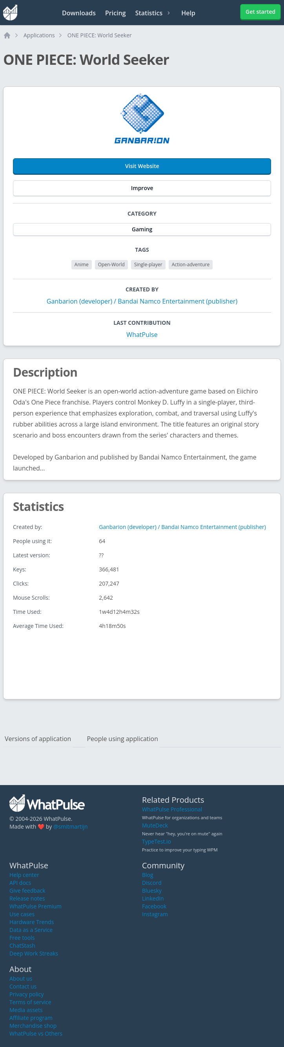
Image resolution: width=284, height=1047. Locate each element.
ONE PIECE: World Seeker (99, 35)
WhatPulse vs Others (35, 1033)
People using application (122, 738)
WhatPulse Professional (172, 809)
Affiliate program (31, 1017)
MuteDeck (155, 825)
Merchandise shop (32, 1025)
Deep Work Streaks (33, 953)
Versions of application (38, 738)
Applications (39, 35)
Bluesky (152, 890)
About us (20, 978)
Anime (82, 264)
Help (188, 13)
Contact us (22, 986)
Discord (152, 882)
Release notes (27, 898)
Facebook (154, 906)
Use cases (22, 914)
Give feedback (27, 890)
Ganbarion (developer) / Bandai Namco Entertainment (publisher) (142, 301)
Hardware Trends (31, 922)
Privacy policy (26, 994)
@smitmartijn (70, 826)
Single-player (148, 264)
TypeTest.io (156, 841)
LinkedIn (153, 898)
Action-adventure (190, 264)
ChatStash (22, 945)
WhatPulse (141, 334)
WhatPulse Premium (35, 906)
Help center (24, 875)
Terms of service (30, 1002)
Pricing (115, 13)
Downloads (79, 13)
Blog (147, 875)
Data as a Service (31, 930)
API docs (20, 882)
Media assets (26, 1010)
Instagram (155, 914)
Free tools (22, 937)
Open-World (111, 264)
